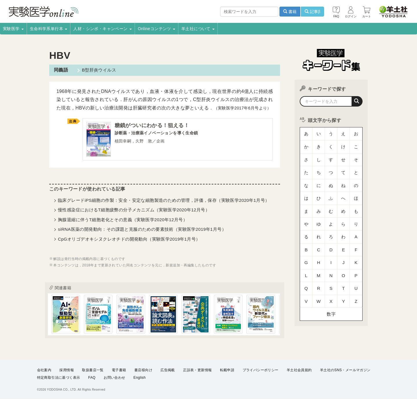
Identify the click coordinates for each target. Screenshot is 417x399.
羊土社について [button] (198, 28)
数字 (331, 261)
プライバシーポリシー (261, 370)
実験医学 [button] (13, 28)
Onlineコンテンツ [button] (156, 28)
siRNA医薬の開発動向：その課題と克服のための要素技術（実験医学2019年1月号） (142, 230)
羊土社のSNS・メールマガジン (345, 370)
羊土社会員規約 (299, 370)
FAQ (92, 378)
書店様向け (143, 370)
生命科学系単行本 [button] (48, 28)
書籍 (290, 11)
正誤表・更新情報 (197, 370)
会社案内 (44, 370)
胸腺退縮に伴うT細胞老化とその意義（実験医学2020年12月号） (122, 220)
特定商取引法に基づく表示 (58, 378)
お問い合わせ (114, 378)
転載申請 (227, 370)
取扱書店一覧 (92, 370)
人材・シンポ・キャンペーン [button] (102, 28)
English (139, 378)
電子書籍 (119, 370)
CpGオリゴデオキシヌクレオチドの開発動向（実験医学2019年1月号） (129, 239)
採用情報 (66, 370)
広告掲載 (167, 370)
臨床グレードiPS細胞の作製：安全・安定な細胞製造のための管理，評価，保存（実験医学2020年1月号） (163, 201)
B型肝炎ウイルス (98, 69)
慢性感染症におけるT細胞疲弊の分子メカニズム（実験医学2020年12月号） (134, 210)
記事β (312, 11)
